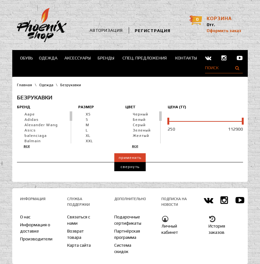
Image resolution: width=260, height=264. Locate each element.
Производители (36, 238)
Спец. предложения (144, 57)
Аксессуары (77, 57)
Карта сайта (79, 245)
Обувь (26, 57)
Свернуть (130, 167)
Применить (130, 157)
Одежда (48, 57)
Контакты (186, 57)
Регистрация (153, 30)
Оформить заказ (224, 30)
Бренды (106, 57)
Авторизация (106, 30)
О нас (25, 216)
